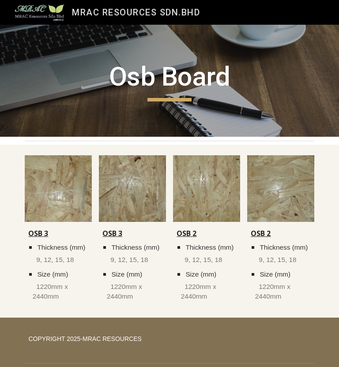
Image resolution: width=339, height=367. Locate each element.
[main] (169, 80)
